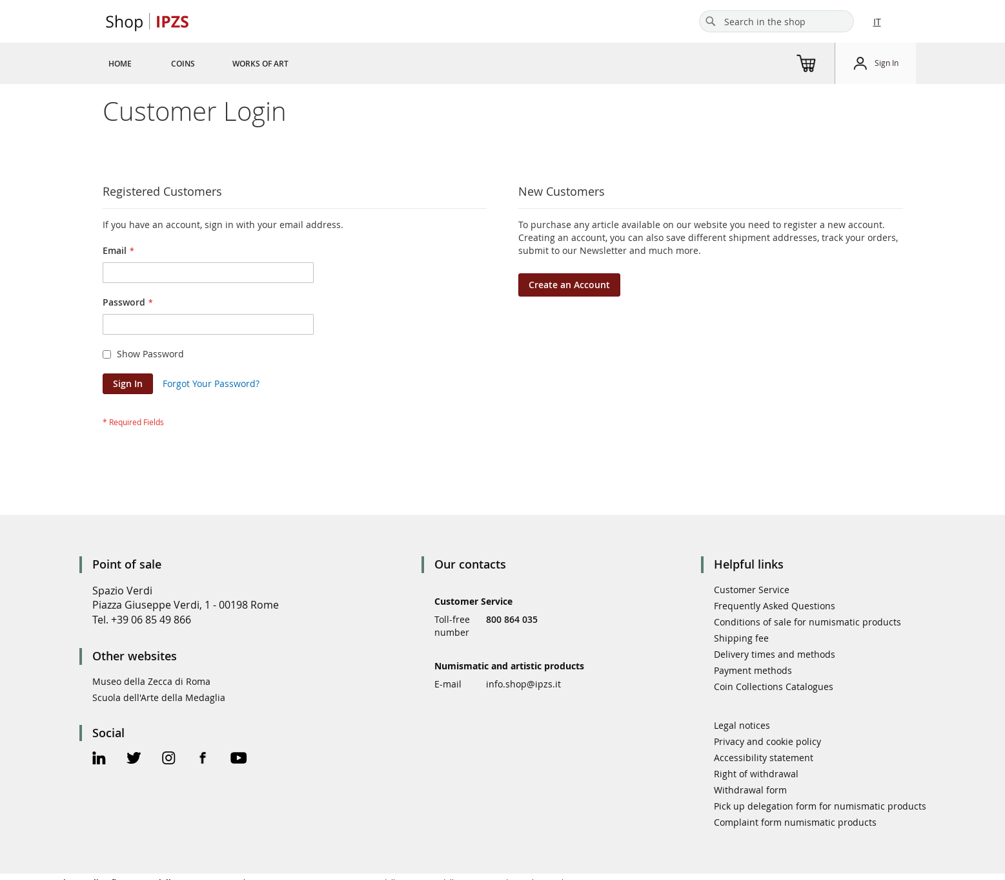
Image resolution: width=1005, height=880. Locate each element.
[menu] (214, 63)
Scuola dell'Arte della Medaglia (158, 697)
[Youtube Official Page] (238, 759)
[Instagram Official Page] (169, 759)
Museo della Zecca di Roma (151, 681)
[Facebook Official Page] (203, 759)
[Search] (711, 21)
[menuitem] (120, 63)
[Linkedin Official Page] (99, 759)
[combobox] (776, 21)
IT (877, 22)
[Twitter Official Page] (134, 759)
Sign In (886, 63)
